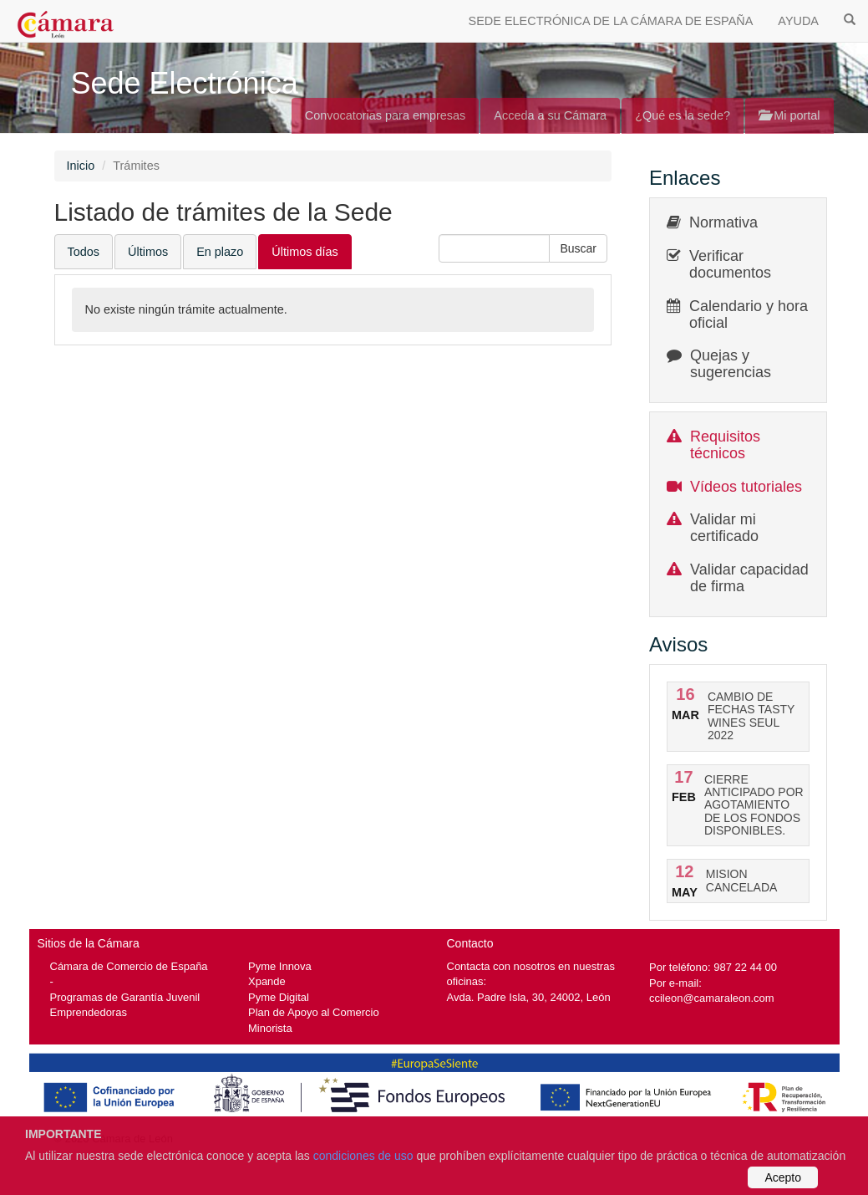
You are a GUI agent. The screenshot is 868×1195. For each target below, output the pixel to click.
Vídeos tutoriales (746, 486)
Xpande (267, 981)
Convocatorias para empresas (385, 115)
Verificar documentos (730, 264)
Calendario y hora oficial (748, 314)
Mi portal (789, 115)
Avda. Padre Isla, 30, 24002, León (529, 997)
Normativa (723, 222)
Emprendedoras (88, 1012)
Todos (84, 251)
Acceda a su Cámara (550, 115)
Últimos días (305, 251)
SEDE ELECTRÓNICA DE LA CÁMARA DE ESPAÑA (611, 21)
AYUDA (798, 21)
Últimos (148, 251)
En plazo (219, 251)
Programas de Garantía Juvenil (125, 997)
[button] (578, 248)
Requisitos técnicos (725, 445)
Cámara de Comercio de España (129, 966)
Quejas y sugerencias (730, 363)
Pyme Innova (280, 966)
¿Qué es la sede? (682, 115)
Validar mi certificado (724, 527)
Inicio (81, 165)
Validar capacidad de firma (749, 578)
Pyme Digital (278, 997)
